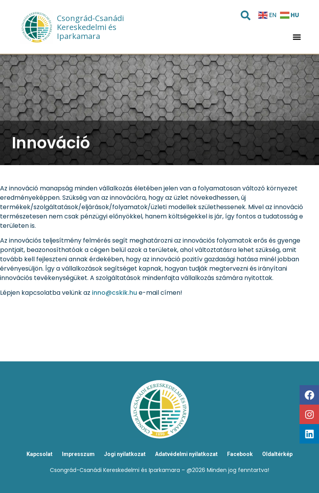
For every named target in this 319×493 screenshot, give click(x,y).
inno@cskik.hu (114, 292)
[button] (296, 37)
